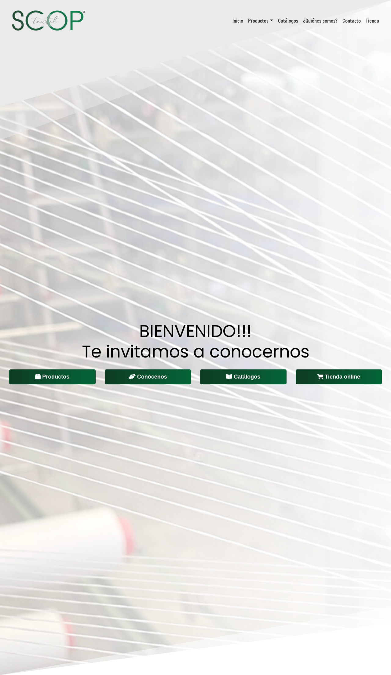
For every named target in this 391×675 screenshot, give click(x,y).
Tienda (372, 20)
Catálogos (288, 20)
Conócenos (148, 377)
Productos (258, 20)
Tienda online (338, 377)
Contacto (351, 20)
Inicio (237, 20)
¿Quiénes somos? (320, 20)
